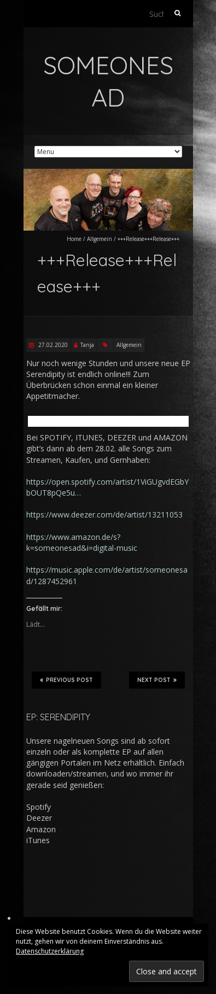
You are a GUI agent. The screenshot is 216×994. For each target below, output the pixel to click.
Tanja (87, 345)
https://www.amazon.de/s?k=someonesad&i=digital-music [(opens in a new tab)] (81, 542)
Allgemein (99, 239)
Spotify (38, 807)
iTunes (38, 840)
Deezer (39, 818)
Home (74, 239)
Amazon (41, 829)
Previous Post (66, 679)
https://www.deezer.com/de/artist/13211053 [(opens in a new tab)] (104, 514)
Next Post (157, 679)
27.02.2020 (52, 345)
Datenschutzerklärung (50, 951)
